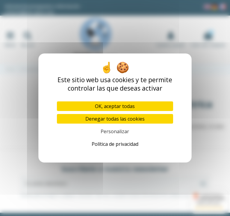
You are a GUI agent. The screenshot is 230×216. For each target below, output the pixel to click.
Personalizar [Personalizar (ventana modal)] (115, 131)
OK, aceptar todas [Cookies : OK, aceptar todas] (115, 106)
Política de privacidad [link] (115, 144)
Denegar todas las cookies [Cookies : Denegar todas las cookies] (115, 119)
